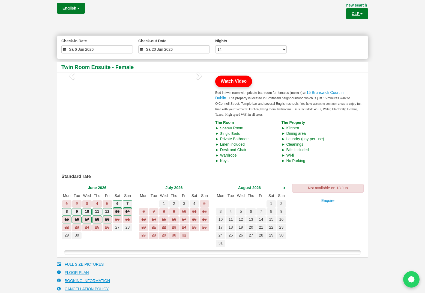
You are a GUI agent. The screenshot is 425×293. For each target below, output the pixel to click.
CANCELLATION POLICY (83, 288)
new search (356, 5)
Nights (221, 41)
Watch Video (234, 81)
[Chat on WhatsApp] (411, 279)
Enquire (327, 200)
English (70, 8)
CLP (357, 13)
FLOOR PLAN (73, 272)
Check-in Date (74, 41)
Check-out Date (152, 41)
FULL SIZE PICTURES (80, 264)
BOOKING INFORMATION (83, 280)
